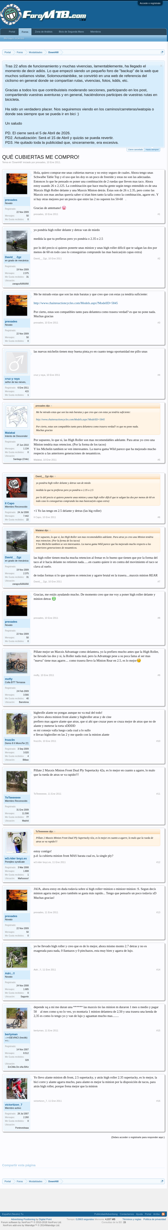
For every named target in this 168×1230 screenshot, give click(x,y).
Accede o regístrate (150, 3)
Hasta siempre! (152, 149)
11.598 (25, 813)
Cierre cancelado (135, 150)
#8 (159, 618)
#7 (159, 581)
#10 (158, 741)
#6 (159, 517)
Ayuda (139, 1214)
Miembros (95, 31)
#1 (159, 214)
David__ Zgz (13, 257)
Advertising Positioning (23, 1219)
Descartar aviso (161, 65)
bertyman (11, 1034)
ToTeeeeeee (13, 797)
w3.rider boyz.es (16, 858)
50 (27, 216)
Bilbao (26, 760)
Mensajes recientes (14, 38)
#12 (158, 862)
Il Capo (9, 503)
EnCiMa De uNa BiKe (18, 1067)
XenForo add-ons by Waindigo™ (20, 1225)
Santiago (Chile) (21, 459)
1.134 (26, 448)
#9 (159, 675)
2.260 (26, 1117)
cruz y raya (12, 378)
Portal (12, 31)
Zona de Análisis (43, 31)
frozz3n (10, 739)
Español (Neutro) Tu (12, 1214)
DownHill (17, 162)
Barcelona (24, 702)
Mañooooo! (23, 878)
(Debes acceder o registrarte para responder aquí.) (138, 1137)
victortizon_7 (13, 1104)
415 (27, 391)
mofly (9, 679)
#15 (158, 1030)
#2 (159, 258)
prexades (40, 162)
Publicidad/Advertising (106, 1214)
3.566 (26, 695)
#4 (159, 375)
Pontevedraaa (22, 1128)
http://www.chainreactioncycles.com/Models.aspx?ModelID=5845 (76, 303)
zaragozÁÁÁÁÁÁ (20, 284)
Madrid (25, 821)
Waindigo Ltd (52, 1225)
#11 (158, 793)
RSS (163, 1214)
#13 (158, 912)
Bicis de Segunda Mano (71, 31)
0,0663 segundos (85, 1219)
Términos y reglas (131, 1219)
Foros (25, 32)
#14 (158, 969)
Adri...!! (10, 973)
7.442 (26, 516)
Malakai (10, 432)
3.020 (26, 752)
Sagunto (25, 996)
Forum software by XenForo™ (31, 1222)
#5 (159, 459)
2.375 (26, 273)
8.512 (26, 1053)
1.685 (26, 989)
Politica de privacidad (154, 1219)
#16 (158, 1101)
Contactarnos (127, 1214)
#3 (159, 322)
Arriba (156, 1214)
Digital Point (45, 1219)
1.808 (26, 871)
